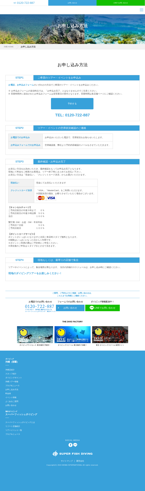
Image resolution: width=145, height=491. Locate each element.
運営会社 (80, 461)
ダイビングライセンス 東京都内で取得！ (34, 345)
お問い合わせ (72, 3)
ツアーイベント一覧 (13, 430)
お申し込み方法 (11, 389)
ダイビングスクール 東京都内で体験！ (72, 345)
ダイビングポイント (13, 378)
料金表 (8, 393)
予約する (72, 103)
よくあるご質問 (11, 401)
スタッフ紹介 (10, 374)
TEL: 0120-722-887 (72, 115)
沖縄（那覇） (71, 360)
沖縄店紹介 (10, 370)
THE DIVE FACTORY (72, 321)
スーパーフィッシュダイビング (71, 413)
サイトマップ (67, 461)
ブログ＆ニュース (12, 434)
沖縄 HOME (9, 47)
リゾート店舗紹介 (12, 426)
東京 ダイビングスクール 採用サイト (110, 345)
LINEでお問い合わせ (121, 3)
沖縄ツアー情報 (11, 382)
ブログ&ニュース (12, 385)
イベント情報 (10, 397)
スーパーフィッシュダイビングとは (20, 422)
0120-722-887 (24, 2)
